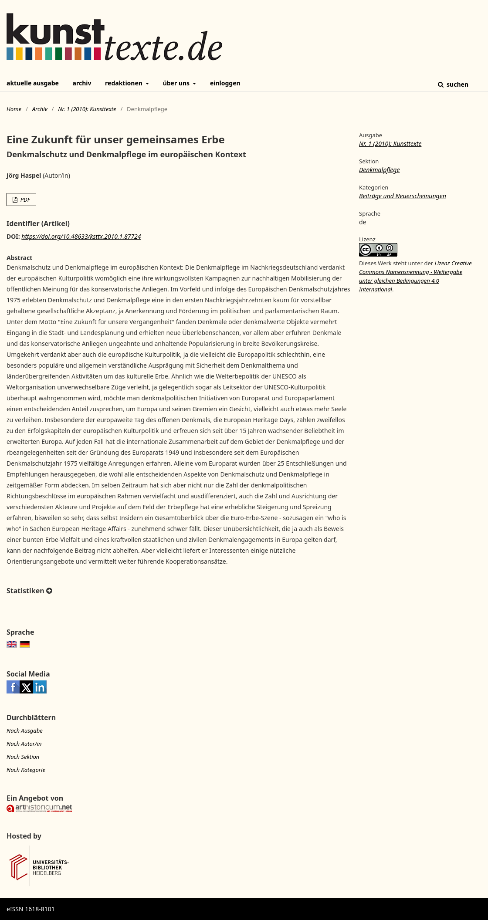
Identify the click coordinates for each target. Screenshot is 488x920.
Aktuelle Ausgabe (33, 83)
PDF (24, 199)
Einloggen (225, 83)
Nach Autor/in (24, 744)
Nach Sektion (23, 757)
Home (14, 109)
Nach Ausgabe (25, 730)
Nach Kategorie (26, 770)
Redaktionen (124, 83)
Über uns (177, 83)
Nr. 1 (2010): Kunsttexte (87, 109)
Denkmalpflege (379, 170)
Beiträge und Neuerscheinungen (402, 196)
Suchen (456, 84)
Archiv (82, 83)
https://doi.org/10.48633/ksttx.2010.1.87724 (81, 236)
